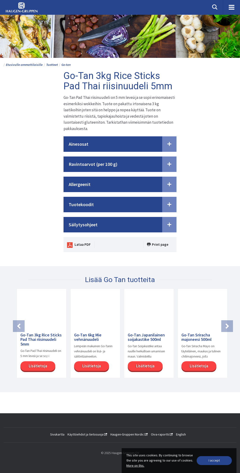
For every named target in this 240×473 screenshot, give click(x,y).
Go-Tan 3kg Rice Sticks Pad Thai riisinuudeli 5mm (41, 339)
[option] (40, 336)
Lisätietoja (36, 366)
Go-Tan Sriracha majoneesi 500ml (196, 337)
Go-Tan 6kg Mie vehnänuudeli (87, 337)
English (181, 434)
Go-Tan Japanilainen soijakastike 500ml (146, 337)
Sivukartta (57, 434)
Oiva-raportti (162, 434)
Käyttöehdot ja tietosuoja (87, 434)
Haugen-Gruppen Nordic (129, 434)
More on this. (135, 465)
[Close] (214, 460)
